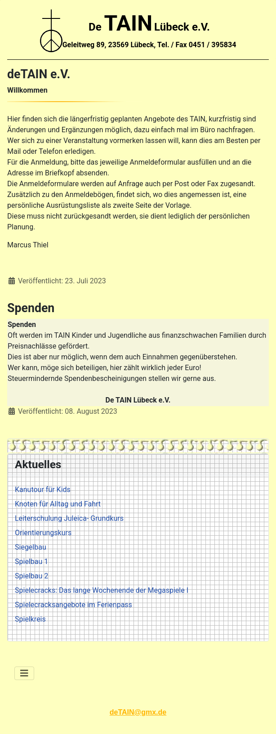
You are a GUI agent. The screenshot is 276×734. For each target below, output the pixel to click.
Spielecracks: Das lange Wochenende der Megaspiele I (101, 590)
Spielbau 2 (31, 576)
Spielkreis (30, 619)
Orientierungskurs (43, 532)
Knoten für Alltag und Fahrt (58, 504)
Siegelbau (30, 547)
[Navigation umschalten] (24, 673)
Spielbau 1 (31, 561)
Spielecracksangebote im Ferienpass (73, 604)
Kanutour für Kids (43, 489)
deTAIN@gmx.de (138, 712)
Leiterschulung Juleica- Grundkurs (69, 518)
